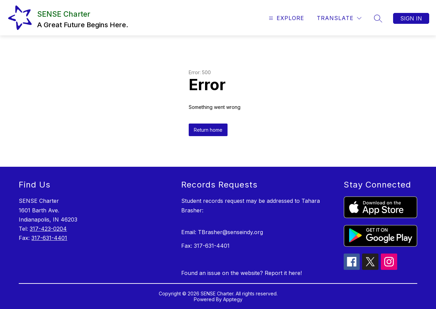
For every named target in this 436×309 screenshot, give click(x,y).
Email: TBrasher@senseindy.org (222, 232)
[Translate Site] (339, 18)
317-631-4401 (49, 237)
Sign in (411, 18)
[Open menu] (285, 18)
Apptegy (233, 299)
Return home (208, 130)
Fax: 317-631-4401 (205, 245)
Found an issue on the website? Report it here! (241, 273)
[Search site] (378, 18)
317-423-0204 (48, 228)
